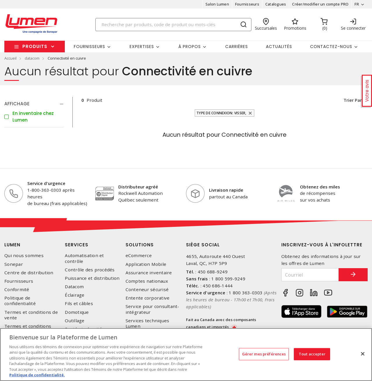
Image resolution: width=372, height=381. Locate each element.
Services (76, 245)
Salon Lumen (217, 4)
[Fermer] (362, 353)
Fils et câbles (79, 303)
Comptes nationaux (147, 281)
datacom (32, 58)
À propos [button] (189, 46)
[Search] (173, 24)
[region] (186, 354)
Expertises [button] (142, 46)
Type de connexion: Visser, (221, 113)
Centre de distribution (28, 272)
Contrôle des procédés (90, 270)
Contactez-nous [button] (331, 46)
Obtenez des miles (320, 187)
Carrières (236, 46)
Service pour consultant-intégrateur (152, 309)
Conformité (16, 289)
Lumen (12, 245)
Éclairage (74, 295)
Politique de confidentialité (20, 300)
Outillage (74, 320)
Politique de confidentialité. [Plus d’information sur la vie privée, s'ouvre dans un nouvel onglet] (37, 375)
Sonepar (13, 264)
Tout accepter (312, 354)
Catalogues (275, 4)
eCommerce (139, 255)
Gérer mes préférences (264, 354)
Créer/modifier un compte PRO (320, 4)
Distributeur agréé (138, 187)
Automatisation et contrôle (84, 258)
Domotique (77, 312)
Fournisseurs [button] (89, 46)
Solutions (140, 245)
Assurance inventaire (149, 272)
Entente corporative (148, 298)
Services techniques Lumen (147, 323)
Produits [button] (34, 46)
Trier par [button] (352, 100)
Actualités (279, 46)
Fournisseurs (247, 4)
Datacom (74, 286)
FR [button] (357, 4)
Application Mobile (146, 264)
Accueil (10, 58)
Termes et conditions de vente (31, 315)
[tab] (34, 103)
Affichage (17, 104)
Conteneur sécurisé (147, 289)
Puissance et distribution (92, 278)
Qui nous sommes (24, 255)
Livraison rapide (226, 190)
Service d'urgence (46, 183)
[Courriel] (310, 274)
